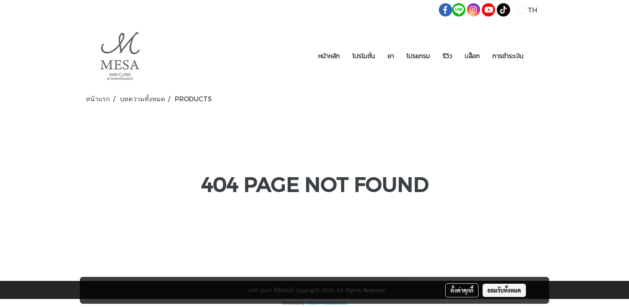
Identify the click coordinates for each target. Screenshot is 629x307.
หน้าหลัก (329, 56)
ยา (391, 56)
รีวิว (447, 56)
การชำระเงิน (507, 56)
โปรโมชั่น (363, 56)
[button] (537, 56)
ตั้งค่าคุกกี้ (461, 290)
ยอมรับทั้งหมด (504, 290)
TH (527, 10)
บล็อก (472, 56)
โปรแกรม (418, 56)
